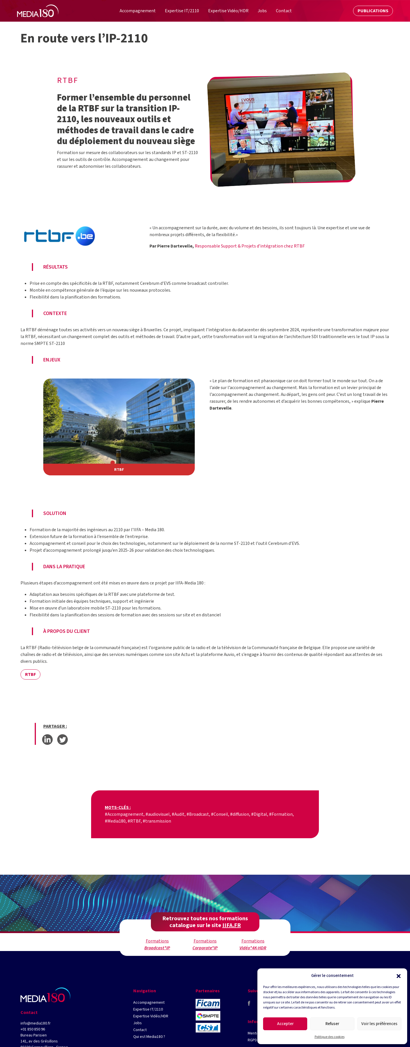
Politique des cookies (330, 1036)
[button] (398, 976)
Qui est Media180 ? (149, 1037)
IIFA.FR (231, 925)
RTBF (30, 674)
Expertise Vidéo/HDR (150, 1016)
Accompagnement (149, 1002)
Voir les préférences (379, 1024)
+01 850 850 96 (32, 1029)
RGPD (252, 1040)
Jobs (137, 1023)
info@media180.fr (35, 1023)
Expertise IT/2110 (148, 1009)
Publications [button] (373, 11)
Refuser (332, 1024)
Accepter (285, 1024)
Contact (140, 1030)
